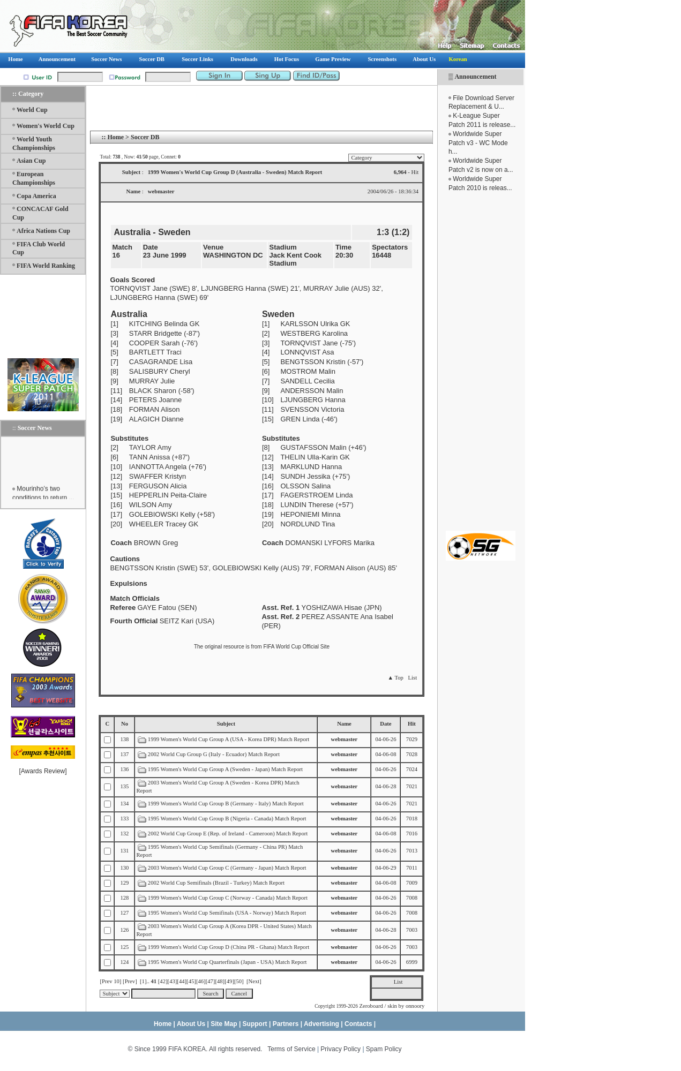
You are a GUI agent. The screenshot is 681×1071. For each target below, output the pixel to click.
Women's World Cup (45, 126)
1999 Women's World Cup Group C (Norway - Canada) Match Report (228, 898)
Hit (412, 724)
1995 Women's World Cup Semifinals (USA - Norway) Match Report (227, 913)
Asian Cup (31, 160)
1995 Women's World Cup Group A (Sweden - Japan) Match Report (225, 769)
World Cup (32, 110)
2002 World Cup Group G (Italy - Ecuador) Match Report (214, 754)
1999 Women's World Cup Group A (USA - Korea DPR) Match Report (228, 739)
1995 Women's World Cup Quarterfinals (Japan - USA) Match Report (227, 962)
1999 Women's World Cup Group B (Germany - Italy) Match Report (226, 803)
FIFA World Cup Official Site (296, 647)
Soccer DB (145, 137)
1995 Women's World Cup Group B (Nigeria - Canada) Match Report (227, 818)
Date (385, 724)
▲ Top (395, 678)
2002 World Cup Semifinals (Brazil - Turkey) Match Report (216, 883)
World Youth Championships (33, 143)
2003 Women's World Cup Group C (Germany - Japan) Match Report (227, 868)
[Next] (253, 981)
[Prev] (130, 981)
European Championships (33, 178)
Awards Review (43, 771)
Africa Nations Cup (43, 231)
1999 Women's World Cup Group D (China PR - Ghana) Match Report (228, 947)
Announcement (475, 76)
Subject (226, 724)
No (124, 724)
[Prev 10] (110, 981)
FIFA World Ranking (46, 265)
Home (115, 137)
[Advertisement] (480, 361)
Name (344, 724)
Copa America (36, 196)
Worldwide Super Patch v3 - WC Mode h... (478, 143)
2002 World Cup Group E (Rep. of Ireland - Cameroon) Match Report (228, 833)
